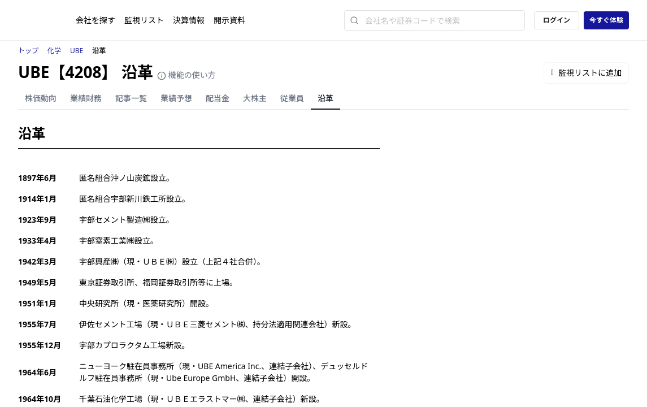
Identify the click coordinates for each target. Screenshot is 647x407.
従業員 (292, 98)
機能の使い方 (186, 75)
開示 (229, 20)
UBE (76, 50)
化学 (54, 50)
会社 (95, 20)
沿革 (325, 98)
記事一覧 (131, 98)
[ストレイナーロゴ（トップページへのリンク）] (47, 20)
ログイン (556, 20)
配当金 (217, 98)
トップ (28, 50)
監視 (144, 20)
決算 (189, 20)
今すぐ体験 (606, 20)
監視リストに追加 (586, 72)
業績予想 (176, 98)
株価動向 (41, 98)
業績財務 (86, 98)
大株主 (255, 98)
